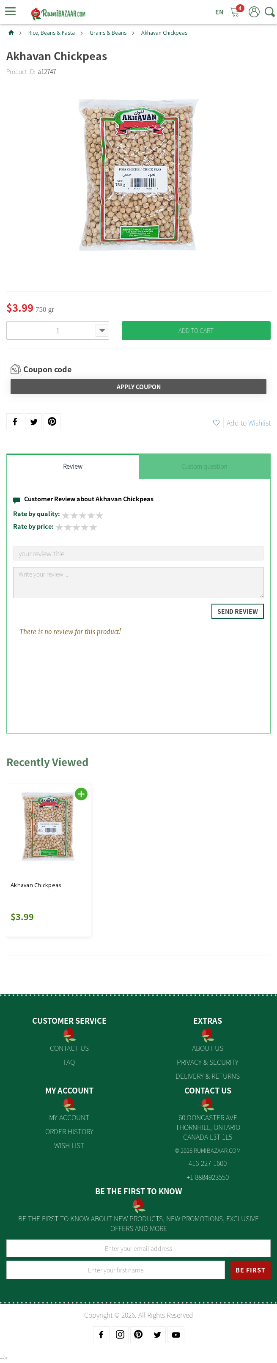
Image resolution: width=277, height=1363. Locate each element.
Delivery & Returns (208, 1076)
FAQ (69, 1062)
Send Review (237, 611)
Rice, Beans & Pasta (51, 32)
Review (72, 466)
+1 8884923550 (207, 1177)
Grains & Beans (108, 32)
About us (207, 1048)
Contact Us (69, 1048)
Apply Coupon (139, 386)
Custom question (204, 466)
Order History (69, 1131)
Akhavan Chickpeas (164, 32)
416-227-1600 (208, 1163)
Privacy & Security (208, 1062)
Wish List (69, 1145)
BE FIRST (251, 1270)
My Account (69, 1117)
